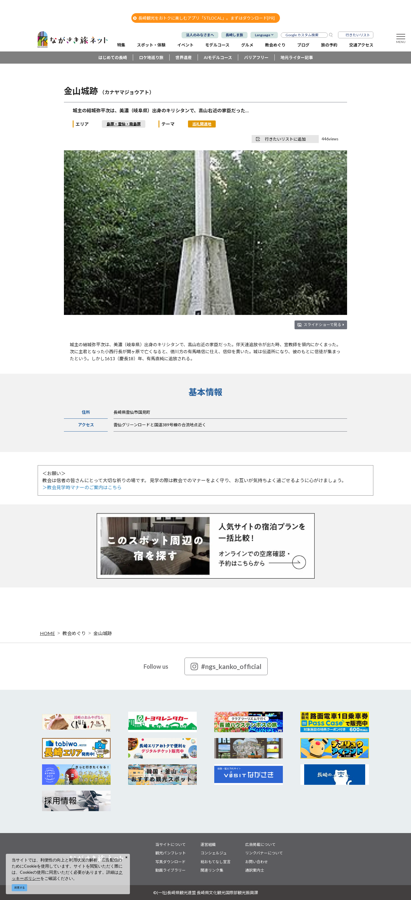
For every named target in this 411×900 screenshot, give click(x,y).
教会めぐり (74, 633)
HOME (47, 633)
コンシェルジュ (214, 853)
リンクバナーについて (264, 853)
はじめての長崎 (112, 57)
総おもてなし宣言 (216, 861)
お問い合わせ (256, 861)
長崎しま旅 (234, 35)
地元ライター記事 (297, 57)
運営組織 (208, 844)
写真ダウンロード (170, 861)
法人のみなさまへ (200, 35)
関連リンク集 (212, 870)
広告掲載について (260, 844)
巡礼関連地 (201, 124)
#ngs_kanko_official (226, 666)
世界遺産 (183, 57)
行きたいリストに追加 (281, 139)
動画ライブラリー (170, 870)
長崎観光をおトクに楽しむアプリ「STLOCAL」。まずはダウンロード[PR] (204, 17)
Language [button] (262, 35)
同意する (19, 887)
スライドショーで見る (324, 324)
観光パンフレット (170, 853)
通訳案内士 (254, 870)
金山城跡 (102, 633)
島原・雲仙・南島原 (124, 124)
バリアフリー (256, 57)
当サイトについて (170, 844)
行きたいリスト (358, 35)
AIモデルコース (218, 57)
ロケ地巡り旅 (151, 57)
